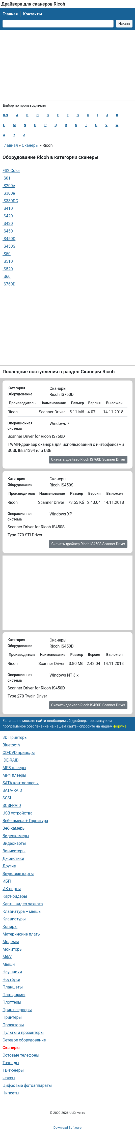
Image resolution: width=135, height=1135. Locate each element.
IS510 (8, 261)
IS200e (9, 185)
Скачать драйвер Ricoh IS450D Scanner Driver (88, 705)
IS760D (9, 284)
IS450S (9, 246)
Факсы (9, 1077)
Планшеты (13, 987)
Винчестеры (14, 851)
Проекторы (13, 1025)
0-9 (5, 115)
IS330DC (10, 200)
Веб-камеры (14, 828)
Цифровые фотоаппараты (27, 1085)
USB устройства (18, 813)
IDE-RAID (11, 760)
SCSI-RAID (12, 805)
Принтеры (12, 1017)
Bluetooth (11, 745)
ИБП (7, 881)
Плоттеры (12, 1002)
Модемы (11, 941)
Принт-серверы (17, 1009)
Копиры (10, 926)
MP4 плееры (14, 775)
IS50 (7, 253)
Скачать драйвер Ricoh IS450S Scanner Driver (88, 544)
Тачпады (11, 1062)
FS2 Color (11, 170)
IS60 (7, 276)
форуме (119, 726)
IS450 (8, 231)
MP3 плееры (14, 767)
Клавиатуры (14, 919)
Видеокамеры (16, 835)
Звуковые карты (18, 873)
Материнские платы (22, 934)
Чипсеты (11, 1093)
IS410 (8, 208)
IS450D (9, 238)
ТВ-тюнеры (13, 1070)
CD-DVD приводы (19, 752)
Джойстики (13, 858)
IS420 (8, 216)
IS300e (9, 193)
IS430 (8, 223)
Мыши (9, 964)
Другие (9, 866)
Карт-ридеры (15, 896)
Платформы (14, 994)
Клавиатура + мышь (22, 911)
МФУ (7, 956)
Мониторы (12, 949)
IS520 (8, 269)
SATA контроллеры (21, 782)
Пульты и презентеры (23, 1032)
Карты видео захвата (23, 903)
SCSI (7, 798)
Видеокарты (14, 843)
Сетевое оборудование (24, 1040)
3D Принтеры (15, 737)
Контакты (32, 14)
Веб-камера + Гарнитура (25, 820)
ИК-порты (12, 888)
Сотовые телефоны (21, 1055)
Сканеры (30, 145)
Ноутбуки (11, 979)
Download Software (67, 1127)
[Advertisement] (67, 65)
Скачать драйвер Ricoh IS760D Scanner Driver (88, 459)
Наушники (12, 972)
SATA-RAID (12, 790)
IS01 (7, 178)
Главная (10, 14)
